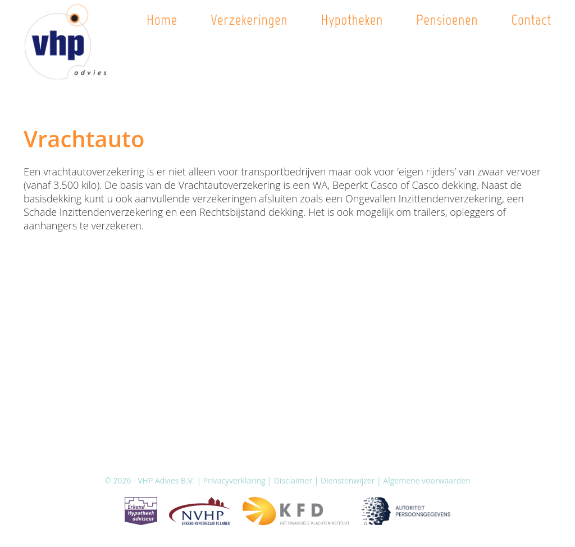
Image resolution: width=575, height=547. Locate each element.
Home (162, 19)
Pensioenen (447, 19)
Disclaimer (293, 480)
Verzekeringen (249, 19)
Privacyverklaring (234, 480)
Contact (531, 19)
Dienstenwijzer (348, 480)
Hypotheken (352, 19)
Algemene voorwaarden (426, 480)
